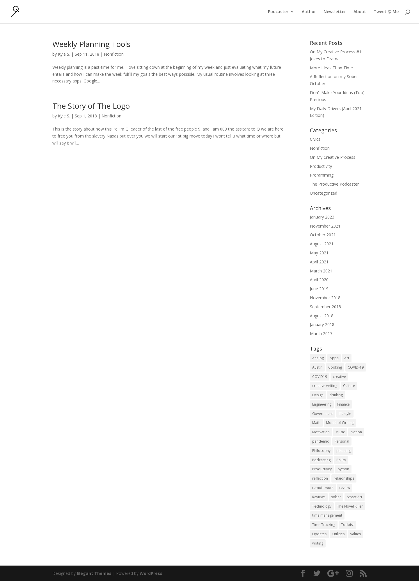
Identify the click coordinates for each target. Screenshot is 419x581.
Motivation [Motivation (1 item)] (321, 431)
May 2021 (319, 253)
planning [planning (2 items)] (343, 450)
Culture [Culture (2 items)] (349, 385)
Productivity (321, 166)
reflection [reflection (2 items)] (320, 478)
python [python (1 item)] (343, 468)
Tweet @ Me (386, 12)
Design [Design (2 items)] (318, 394)
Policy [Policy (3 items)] (341, 459)
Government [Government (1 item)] (322, 413)
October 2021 (323, 234)
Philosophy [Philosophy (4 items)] (321, 450)
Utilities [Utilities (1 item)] (338, 533)
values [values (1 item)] (355, 533)
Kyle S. (64, 54)
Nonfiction (114, 54)
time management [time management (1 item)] (327, 515)
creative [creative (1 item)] (339, 376)
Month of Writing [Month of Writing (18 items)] (340, 422)
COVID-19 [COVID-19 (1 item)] (356, 367)
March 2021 (321, 271)
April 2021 (319, 262)
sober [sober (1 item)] (336, 496)
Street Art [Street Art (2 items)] (354, 496)
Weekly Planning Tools (91, 44)
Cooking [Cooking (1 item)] (335, 367)
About (360, 12)
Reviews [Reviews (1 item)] (318, 496)
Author (309, 12)
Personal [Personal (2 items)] (342, 441)
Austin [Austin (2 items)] (317, 367)
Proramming (321, 175)
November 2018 (325, 297)
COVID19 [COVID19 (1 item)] (319, 376)
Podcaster (278, 12)
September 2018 (325, 306)
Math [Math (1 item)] (316, 422)
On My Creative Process (332, 157)
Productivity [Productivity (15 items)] (322, 468)
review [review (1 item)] (344, 487)
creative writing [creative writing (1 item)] (324, 385)
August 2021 (321, 244)
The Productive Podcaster (334, 184)
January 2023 (322, 217)
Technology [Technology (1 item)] (321, 506)
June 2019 (319, 288)
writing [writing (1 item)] (317, 543)
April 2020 (319, 279)
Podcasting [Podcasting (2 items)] (321, 459)
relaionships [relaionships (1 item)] (344, 478)
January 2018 (322, 324)
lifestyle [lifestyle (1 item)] (345, 413)
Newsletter (335, 12)
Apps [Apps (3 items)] (334, 357)
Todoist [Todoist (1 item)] (347, 524)
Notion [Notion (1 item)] (356, 431)
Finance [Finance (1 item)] (343, 404)
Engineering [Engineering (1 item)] (321, 404)
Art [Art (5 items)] (346, 357)
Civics (315, 139)
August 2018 (321, 315)
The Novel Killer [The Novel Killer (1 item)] (350, 506)
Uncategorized (323, 193)
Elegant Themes (94, 573)
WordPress (151, 573)
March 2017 (321, 333)
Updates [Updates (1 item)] (319, 533)
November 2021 (325, 226)
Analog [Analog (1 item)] (318, 357)
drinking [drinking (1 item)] (336, 394)
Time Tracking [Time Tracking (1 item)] (323, 524)
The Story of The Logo (91, 106)
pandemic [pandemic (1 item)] (320, 441)
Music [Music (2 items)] (340, 431)
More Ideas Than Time (331, 68)
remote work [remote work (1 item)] (322, 487)
